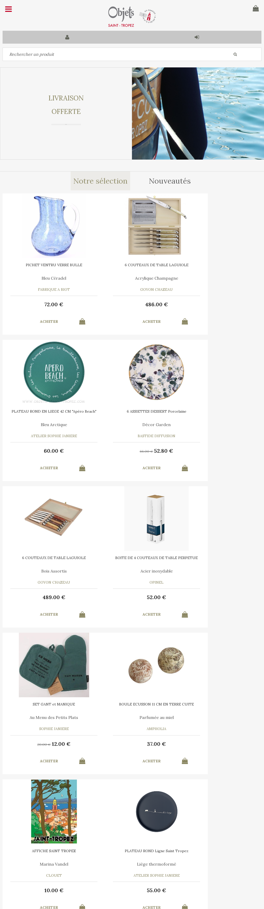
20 (36, 597)
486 (131, 304)
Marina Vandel (218, 571)
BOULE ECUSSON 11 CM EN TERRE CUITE (132, 559)
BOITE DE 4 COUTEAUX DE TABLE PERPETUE (218, 413)
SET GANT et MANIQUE (45, 558)
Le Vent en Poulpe (218, 717)
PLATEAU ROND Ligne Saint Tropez (46, 704)
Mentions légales (143, 835)
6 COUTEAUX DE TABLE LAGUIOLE (132, 265)
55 (45, 744)
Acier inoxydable (218, 424)
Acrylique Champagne (131, 278)
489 (131, 451)
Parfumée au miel (132, 571)
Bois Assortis (132, 424)
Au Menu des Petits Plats (45, 571)
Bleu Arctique (218, 278)
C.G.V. (111, 835)
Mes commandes (20, 872)
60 (218, 304)
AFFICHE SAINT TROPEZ (218, 558)
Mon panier (80, 860)
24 (225, 744)
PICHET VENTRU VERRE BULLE (46, 265)
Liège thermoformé (45, 717)
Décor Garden (45, 424)
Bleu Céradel (45, 278)
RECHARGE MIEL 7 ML (132, 704)
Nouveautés (170, 181)
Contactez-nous (20, 860)
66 (35, 451)
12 (53, 597)
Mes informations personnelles (98, 872)
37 (132, 597)
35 (208, 744)
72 (45, 304)
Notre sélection (100, 181)
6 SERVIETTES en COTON (218, 704)
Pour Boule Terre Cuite (131, 717)
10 (218, 597)
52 (52, 451)
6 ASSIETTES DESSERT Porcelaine (46, 411)
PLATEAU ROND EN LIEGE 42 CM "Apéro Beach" (218, 266)
